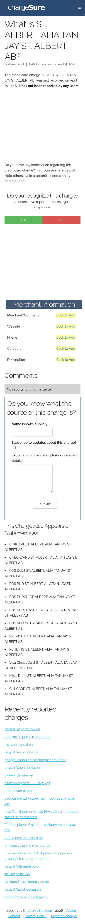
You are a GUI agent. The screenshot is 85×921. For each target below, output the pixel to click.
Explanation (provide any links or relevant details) (45, 458)
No (61, 220)
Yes (23, 220)
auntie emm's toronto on (24, 838)
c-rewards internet (19, 775)
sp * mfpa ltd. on (17, 874)
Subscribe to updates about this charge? (44, 443)
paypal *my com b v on (22, 729)
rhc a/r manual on (19, 745)
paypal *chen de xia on (22, 768)
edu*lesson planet (19, 791)
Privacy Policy (35, 916)
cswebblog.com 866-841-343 (27, 783)
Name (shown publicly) (30, 424)
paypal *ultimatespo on (23, 866)
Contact (14, 916)
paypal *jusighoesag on (23, 889)
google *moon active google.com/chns (35, 760)
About (71, 911)
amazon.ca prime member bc (28, 737)
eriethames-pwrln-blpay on (26, 897)
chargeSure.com (40, 911)
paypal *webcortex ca (21, 752)
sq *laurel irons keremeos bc (27, 882)
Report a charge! (64, 916)
